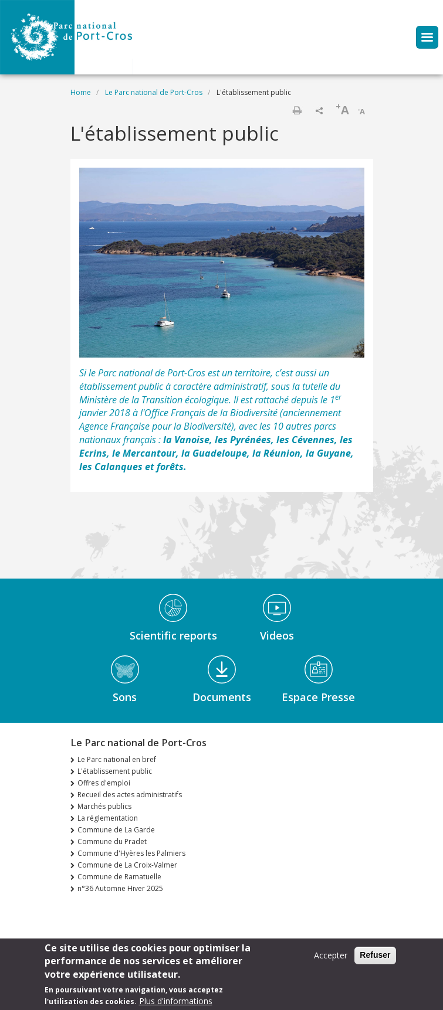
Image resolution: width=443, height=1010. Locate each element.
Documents (221, 697)
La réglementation (107, 818)
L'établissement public (114, 771)
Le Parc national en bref (116, 759)
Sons (125, 697)
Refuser (375, 959)
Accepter (330, 959)
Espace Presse (318, 697)
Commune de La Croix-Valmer (127, 865)
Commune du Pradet (112, 841)
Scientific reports (173, 635)
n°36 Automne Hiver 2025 (120, 888)
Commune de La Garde (116, 830)
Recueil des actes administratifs (129, 795)
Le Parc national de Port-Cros (153, 92)
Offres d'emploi (103, 783)
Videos (277, 635)
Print (297, 110)
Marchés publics (104, 806)
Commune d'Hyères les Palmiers (131, 853)
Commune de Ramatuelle (119, 877)
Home (80, 92)
